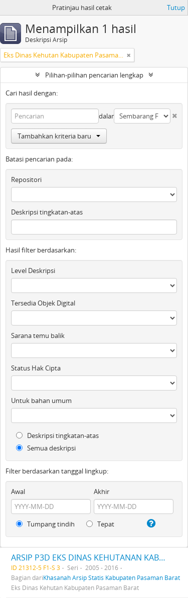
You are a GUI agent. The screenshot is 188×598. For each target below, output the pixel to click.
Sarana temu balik (38, 335)
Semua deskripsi (46, 448)
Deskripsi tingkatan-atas (47, 212)
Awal (18, 491)
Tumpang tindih (45, 524)
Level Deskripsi (33, 270)
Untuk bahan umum (41, 400)
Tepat (100, 524)
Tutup (176, 7)
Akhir (101, 491)
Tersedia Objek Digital (43, 303)
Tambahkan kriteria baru (59, 136)
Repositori (26, 179)
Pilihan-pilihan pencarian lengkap (94, 75)
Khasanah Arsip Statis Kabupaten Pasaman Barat (111, 578)
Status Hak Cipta (36, 368)
